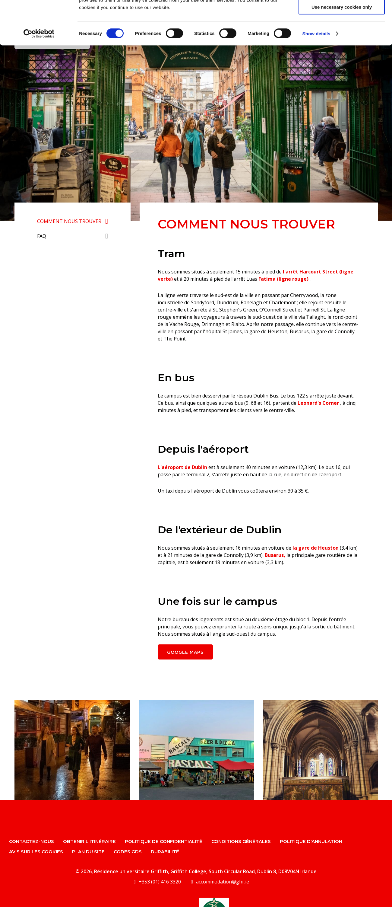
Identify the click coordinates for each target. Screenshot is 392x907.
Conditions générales (241, 841)
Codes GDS (128, 851)
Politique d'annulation (311, 841)
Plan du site (88, 851)
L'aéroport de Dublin (182, 467)
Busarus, (275, 555)
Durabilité (165, 851)
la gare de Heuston (315, 548)
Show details (316, 77)
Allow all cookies (342, 15)
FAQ (41, 236)
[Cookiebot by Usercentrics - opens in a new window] (39, 77)
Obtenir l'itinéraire (89, 841)
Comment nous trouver (69, 221)
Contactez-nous (31, 841)
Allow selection (341, 32)
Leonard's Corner (318, 403)
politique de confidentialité (163, 841)
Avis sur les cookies (36, 851)
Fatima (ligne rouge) (283, 279)
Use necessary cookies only (341, 50)
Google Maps (185, 652)
